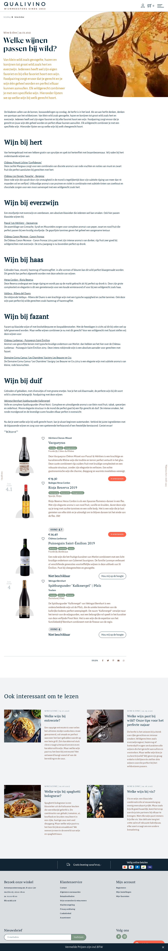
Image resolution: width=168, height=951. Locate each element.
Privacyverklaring (67, 909)
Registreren (121, 888)
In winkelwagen (117, 479)
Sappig (71, 548)
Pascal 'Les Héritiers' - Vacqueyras (21, 223)
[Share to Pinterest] (113, 660)
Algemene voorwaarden (70, 892)
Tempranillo (65, 493)
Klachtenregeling (67, 905)
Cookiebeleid (65, 913)
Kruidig (52, 448)
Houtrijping (54, 493)
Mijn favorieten (122, 896)
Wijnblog (7, 17)
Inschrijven (79, 937)
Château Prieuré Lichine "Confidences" (23, 162)
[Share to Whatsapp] (123, 660)
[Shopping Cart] (150, 5)
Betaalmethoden (67, 896)
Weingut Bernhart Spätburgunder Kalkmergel (27, 401)
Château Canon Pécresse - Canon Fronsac (24, 236)
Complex (53, 595)
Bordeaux (53, 548)
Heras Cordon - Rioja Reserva (18, 280)
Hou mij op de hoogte (112, 576)
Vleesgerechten (70, 448)
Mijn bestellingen (123, 892)
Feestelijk (62, 548)
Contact (63, 888)
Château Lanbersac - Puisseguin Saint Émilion (27, 340)
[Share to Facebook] (102, 660)
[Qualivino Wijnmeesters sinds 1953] (24, 6)
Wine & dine (19, 17)
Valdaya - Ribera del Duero (17, 293)
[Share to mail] (118, 660)
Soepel (60, 448)
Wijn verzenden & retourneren (73, 901)
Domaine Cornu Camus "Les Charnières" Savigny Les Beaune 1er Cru (37, 357)
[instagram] (124, 936)
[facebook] (118, 936)
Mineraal (70, 595)
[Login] (143, 5)
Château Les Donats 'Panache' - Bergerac (24, 176)
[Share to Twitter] (107, 660)
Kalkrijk (61, 595)
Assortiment (65, 918)
